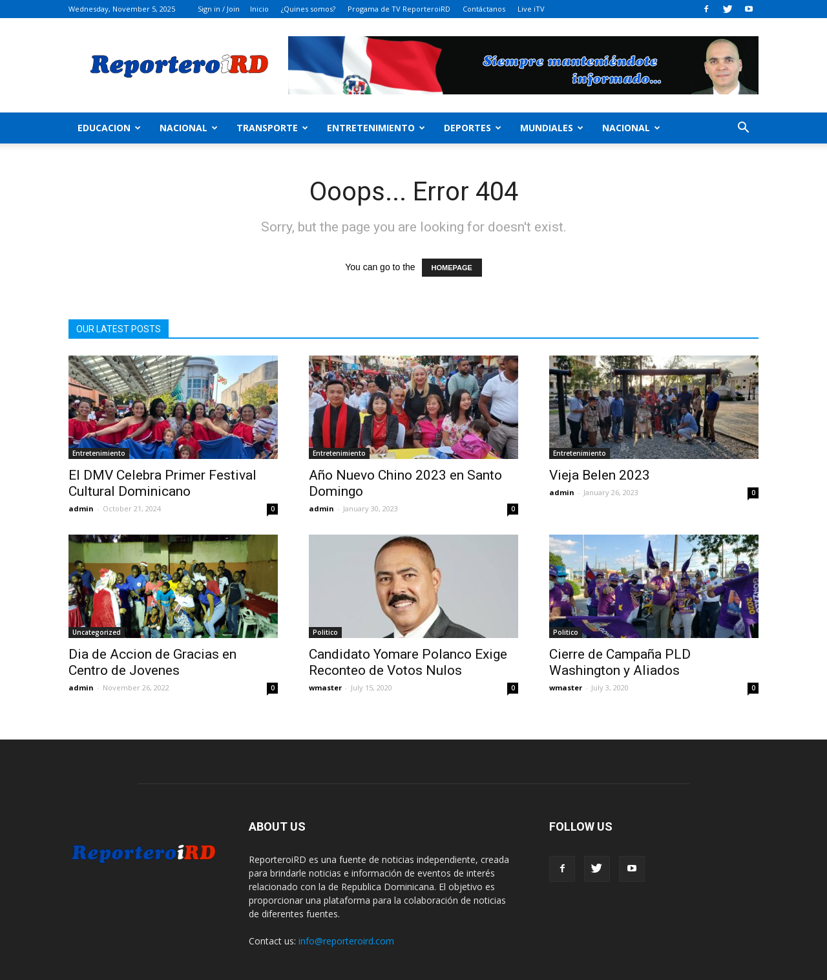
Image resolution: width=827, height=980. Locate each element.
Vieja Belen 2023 (599, 475)
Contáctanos (484, 9)
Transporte (272, 128)
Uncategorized (96, 632)
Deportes (472, 128)
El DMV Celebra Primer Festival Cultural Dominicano (162, 483)
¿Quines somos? (308, 9)
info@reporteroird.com (346, 941)
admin (81, 508)
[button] (743, 129)
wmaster (325, 687)
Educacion (109, 128)
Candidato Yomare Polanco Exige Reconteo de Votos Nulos (408, 662)
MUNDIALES (551, 128)
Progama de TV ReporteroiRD (399, 9)
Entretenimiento (376, 128)
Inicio (259, 9)
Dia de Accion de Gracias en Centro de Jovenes (152, 662)
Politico (325, 632)
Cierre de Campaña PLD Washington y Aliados (620, 662)
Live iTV (531, 9)
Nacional (189, 128)
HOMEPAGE (452, 268)
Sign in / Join (219, 9)
